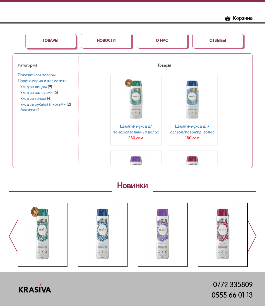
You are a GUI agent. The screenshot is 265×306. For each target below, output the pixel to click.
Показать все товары (36, 75)
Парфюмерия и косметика (42, 81)
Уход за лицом (33, 87)
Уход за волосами (36, 93)
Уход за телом (33, 99)
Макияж (27, 110)
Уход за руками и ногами (43, 104)
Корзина (239, 18)
